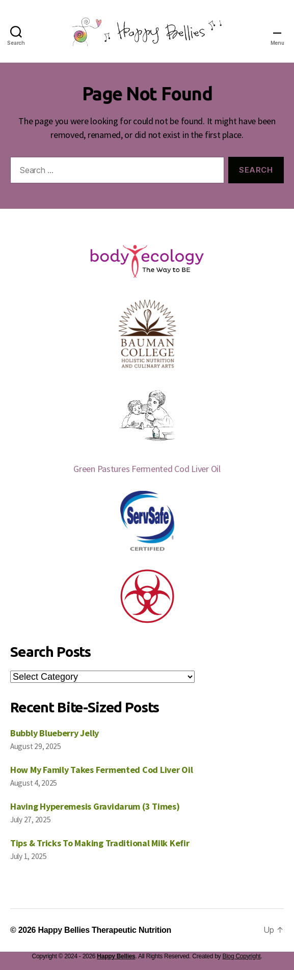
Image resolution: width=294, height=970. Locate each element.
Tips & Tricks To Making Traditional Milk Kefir (100, 843)
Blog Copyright (241, 956)
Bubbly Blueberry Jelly (54, 733)
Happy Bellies (116, 956)
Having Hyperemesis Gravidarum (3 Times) (94, 806)
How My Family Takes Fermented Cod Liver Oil (101, 769)
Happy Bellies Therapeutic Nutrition (104, 930)
